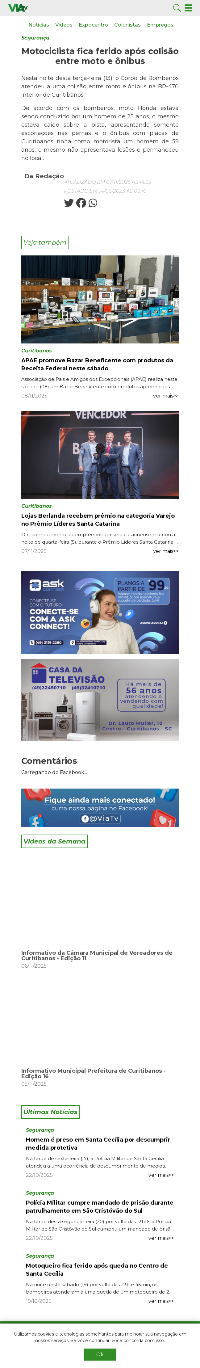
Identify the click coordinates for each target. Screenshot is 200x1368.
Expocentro (93, 25)
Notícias (38, 25)
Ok (100, 1354)
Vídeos (64, 25)
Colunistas (127, 25)
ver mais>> (166, 396)
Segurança (35, 38)
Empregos (160, 25)
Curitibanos (36, 351)
